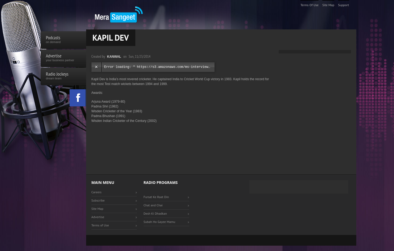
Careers (96, 192)
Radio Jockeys (63, 76)
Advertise (63, 58)
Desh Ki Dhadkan (155, 213)
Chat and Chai (153, 205)
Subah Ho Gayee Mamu (159, 222)
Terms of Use (309, 5)
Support (343, 5)
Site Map (328, 5)
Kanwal (114, 57)
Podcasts (63, 40)
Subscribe (98, 200)
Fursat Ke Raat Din (156, 197)
